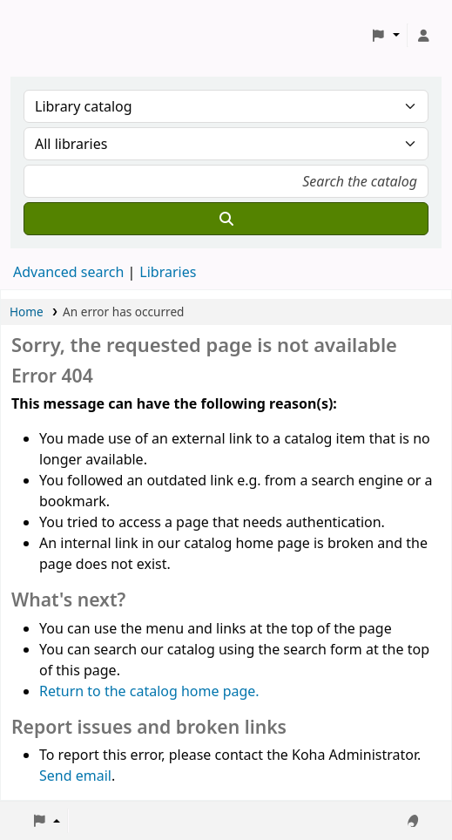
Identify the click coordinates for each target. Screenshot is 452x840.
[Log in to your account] (423, 35)
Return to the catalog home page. (149, 691)
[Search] (226, 218)
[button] (385, 35)
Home (27, 311)
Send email (75, 775)
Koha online (57, 35)
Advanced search (68, 271)
